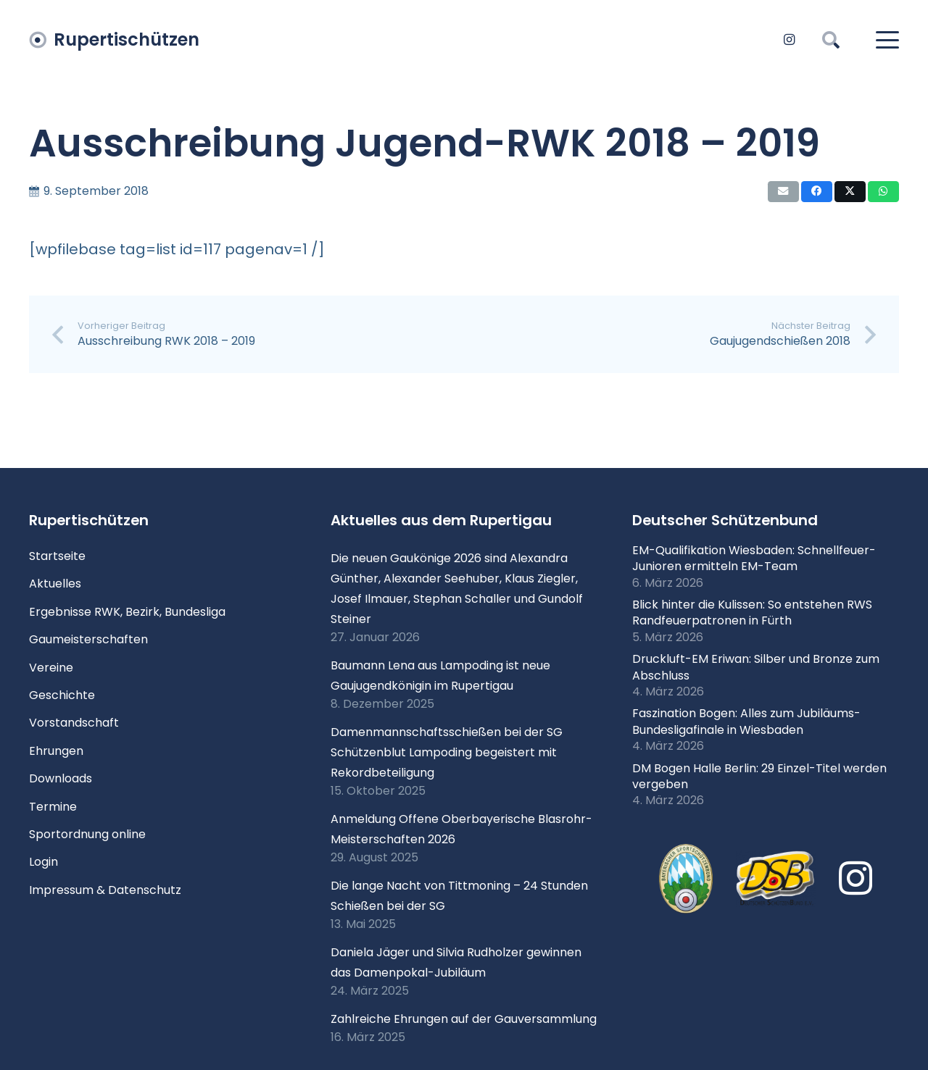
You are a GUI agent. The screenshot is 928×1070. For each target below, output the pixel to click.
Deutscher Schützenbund (725, 520)
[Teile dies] (816, 191)
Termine (53, 806)
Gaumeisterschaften (88, 639)
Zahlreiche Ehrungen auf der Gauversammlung (464, 1019)
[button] (831, 40)
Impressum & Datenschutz (105, 890)
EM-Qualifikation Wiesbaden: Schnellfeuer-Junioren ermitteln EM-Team (754, 558)
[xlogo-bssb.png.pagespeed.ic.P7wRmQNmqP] (686, 879)
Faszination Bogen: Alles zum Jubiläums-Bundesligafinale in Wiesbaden (746, 721)
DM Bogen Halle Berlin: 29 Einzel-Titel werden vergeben (759, 776)
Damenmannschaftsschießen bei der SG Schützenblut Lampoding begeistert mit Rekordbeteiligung (447, 752)
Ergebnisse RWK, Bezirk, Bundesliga (127, 611)
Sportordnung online (87, 834)
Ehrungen (56, 751)
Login (43, 861)
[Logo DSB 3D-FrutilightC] (776, 878)
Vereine (51, 667)
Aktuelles (55, 583)
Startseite (57, 556)
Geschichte (62, 695)
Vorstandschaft (74, 722)
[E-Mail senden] (783, 191)
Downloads (60, 778)
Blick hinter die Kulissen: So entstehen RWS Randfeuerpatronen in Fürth (752, 612)
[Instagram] (788, 39)
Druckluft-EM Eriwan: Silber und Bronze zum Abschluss (755, 667)
